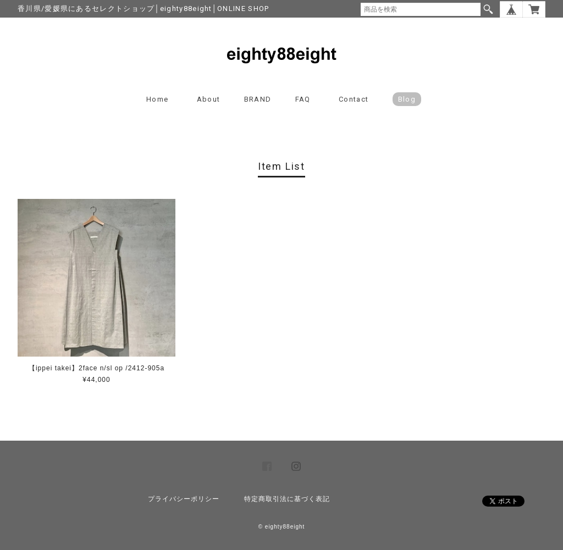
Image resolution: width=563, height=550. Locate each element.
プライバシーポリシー (183, 499)
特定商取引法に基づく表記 (287, 499)
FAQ (303, 99)
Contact (353, 99)
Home (157, 99)
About (208, 99)
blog (407, 99)
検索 (488, 9)
